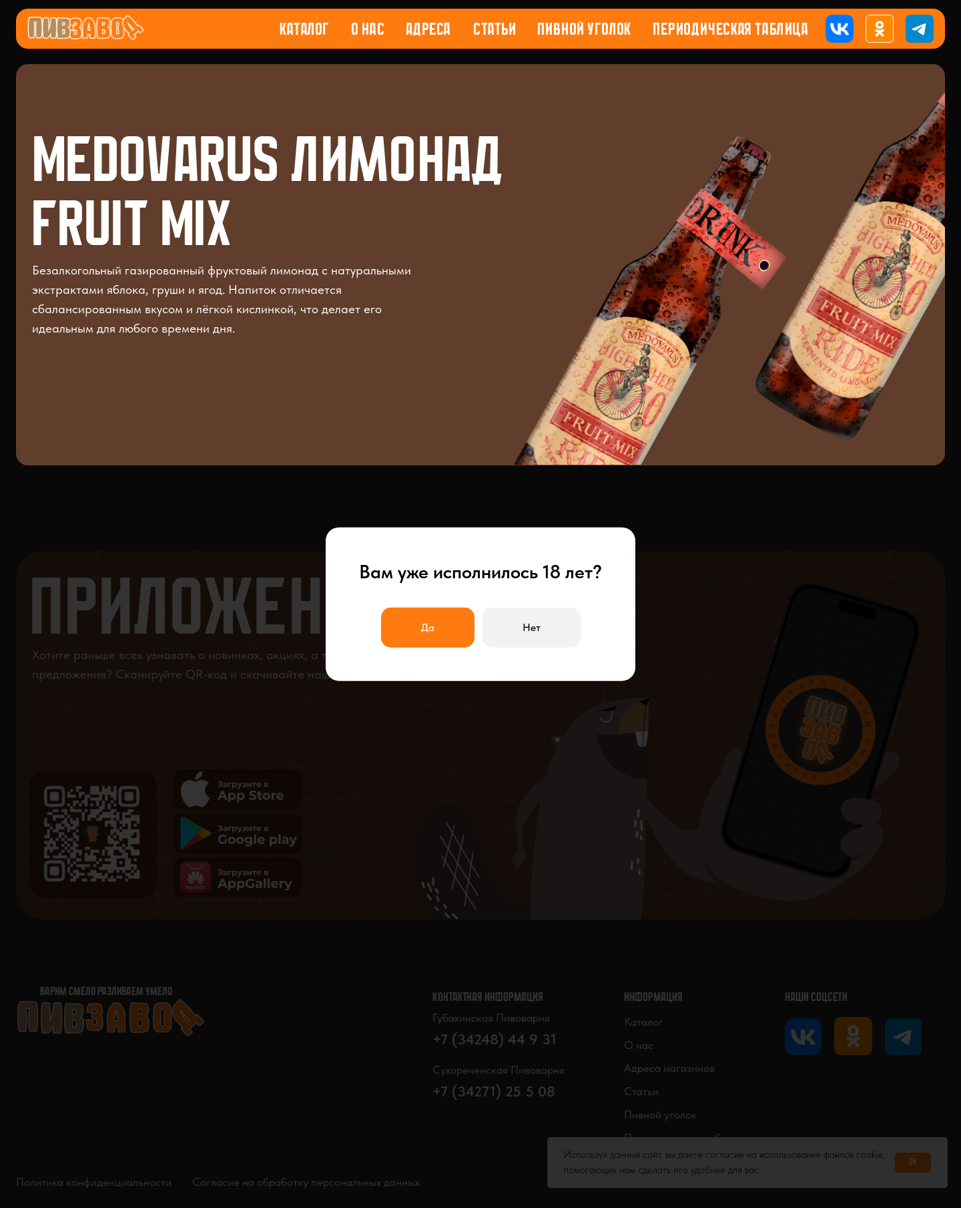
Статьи (495, 30)
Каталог (305, 30)
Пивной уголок (584, 30)
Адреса (428, 30)
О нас (368, 30)
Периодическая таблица (731, 30)
